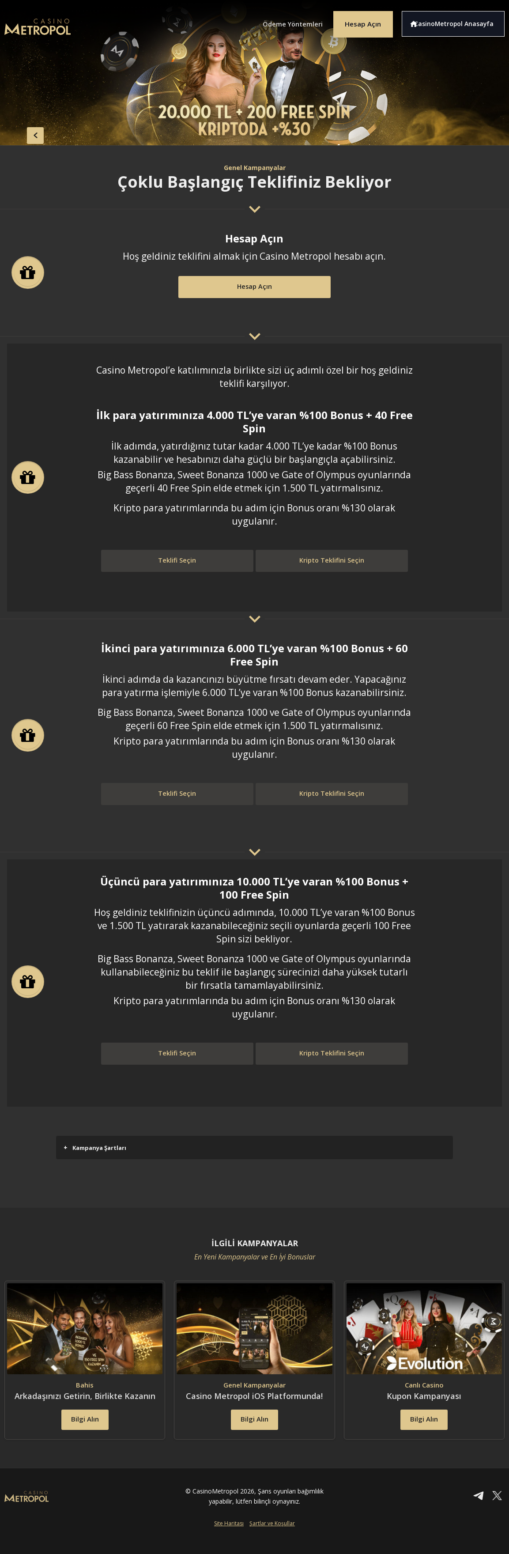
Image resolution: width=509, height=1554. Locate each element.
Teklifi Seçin (177, 562)
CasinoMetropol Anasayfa (458, 21)
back (22, 133)
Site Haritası (229, 1539)
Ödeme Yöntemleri (281, 21)
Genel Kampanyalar (255, 167)
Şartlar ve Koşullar (272, 1539)
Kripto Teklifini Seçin (331, 562)
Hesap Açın (359, 21)
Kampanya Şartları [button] (95, 1147)
